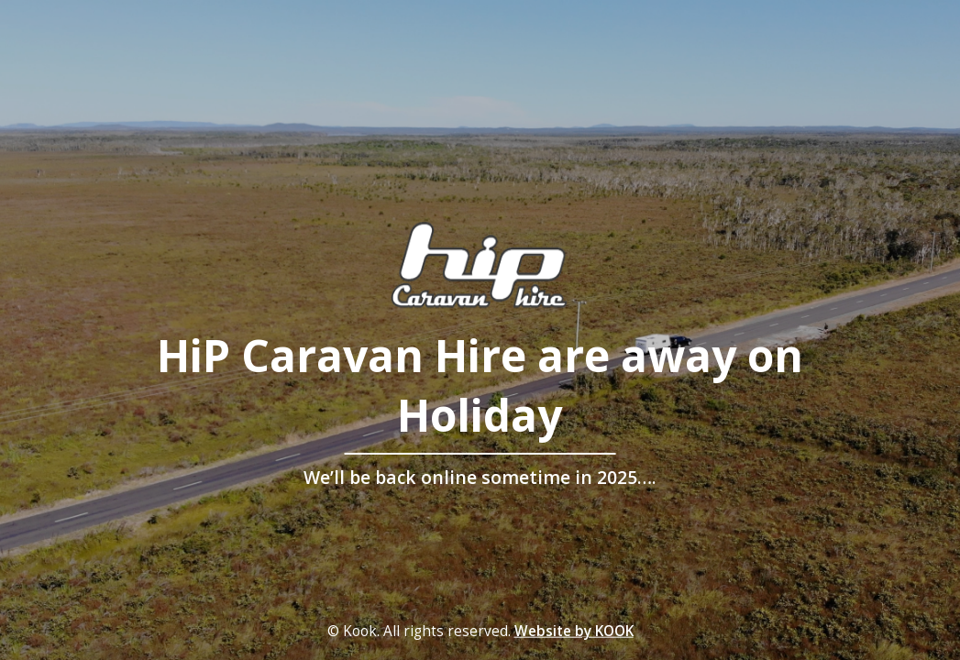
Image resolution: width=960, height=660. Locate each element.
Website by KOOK (574, 631)
